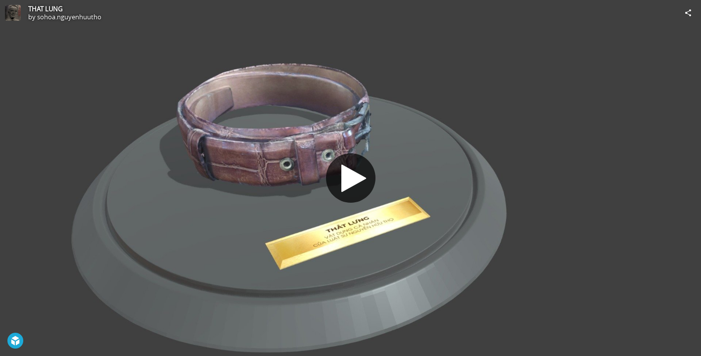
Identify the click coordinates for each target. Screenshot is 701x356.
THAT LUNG (45, 8)
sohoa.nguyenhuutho (69, 16)
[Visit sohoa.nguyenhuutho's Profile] (13, 13)
